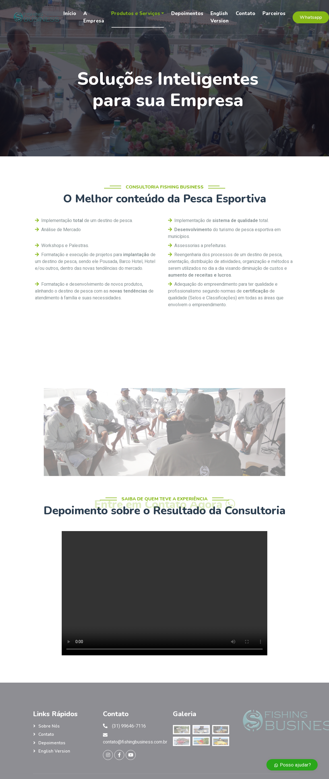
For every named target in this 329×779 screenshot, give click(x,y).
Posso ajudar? (292, 764)
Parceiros (273, 13)
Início (69, 13)
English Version (219, 17)
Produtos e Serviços (135, 13)
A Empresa (93, 17)
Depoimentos (187, 13)
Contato (245, 13)
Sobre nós (49, 726)
